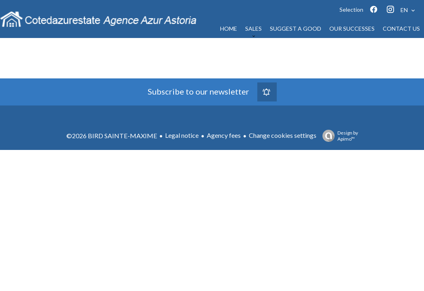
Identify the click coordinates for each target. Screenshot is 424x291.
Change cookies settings (282, 135)
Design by (338, 136)
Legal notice (182, 135)
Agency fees (224, 135)
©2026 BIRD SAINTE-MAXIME (111, 135)
